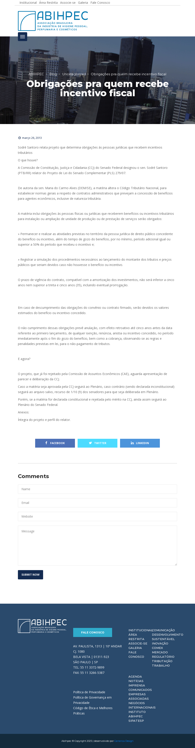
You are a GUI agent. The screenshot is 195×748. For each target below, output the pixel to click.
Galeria (135, 648)
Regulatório (163, 656)
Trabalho (161, 665)
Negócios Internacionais (142, 705)
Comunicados (140, 689)
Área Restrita (136, 637)
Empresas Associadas (138, 696)
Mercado (160, 652)
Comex (157, 648)
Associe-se (137, 643)
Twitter (97, 443)
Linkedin (140, 443)
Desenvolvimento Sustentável (167, 637)
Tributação (162, 661)
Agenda (135, 676)
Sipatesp (136, 720)
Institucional (140, 630)
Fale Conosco (92, 632)
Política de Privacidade (89, 692)
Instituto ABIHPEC (137, 714)
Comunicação (163, 630)
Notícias (135, 681)
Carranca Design (124, 740)
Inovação (160, 643)
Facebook (55, 443)
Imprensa (136, 685)
